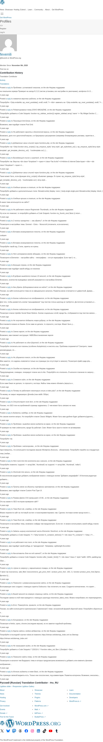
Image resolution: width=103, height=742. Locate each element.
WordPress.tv (75, 701)
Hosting (3, 697)
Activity (2, 80)
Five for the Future (7, 717)
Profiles (5, 21)
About (2, 690)
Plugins (37, 697)
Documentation (75, 694)
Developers (73, 697)
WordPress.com (41, 706)
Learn (71, 690)
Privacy (3, 701)
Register (3, 29)
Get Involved (4, 706)
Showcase (38, 690)
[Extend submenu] (23, 10)
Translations (4, 84)
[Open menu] (2, 14)
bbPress (38, 713)
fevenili (5, 54)
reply (9, 88)
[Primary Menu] (1, 25)
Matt (37, 709)
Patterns (38, 701)
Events (2, 709)
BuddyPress (40, 717)
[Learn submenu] (31, 10)
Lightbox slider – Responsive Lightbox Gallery (17, 686)
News (2, 694)
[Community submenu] (39, 10)
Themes (38, 694)
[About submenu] (48, 10)
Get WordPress (5, 17)
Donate (3, 713)
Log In (2, 32)
